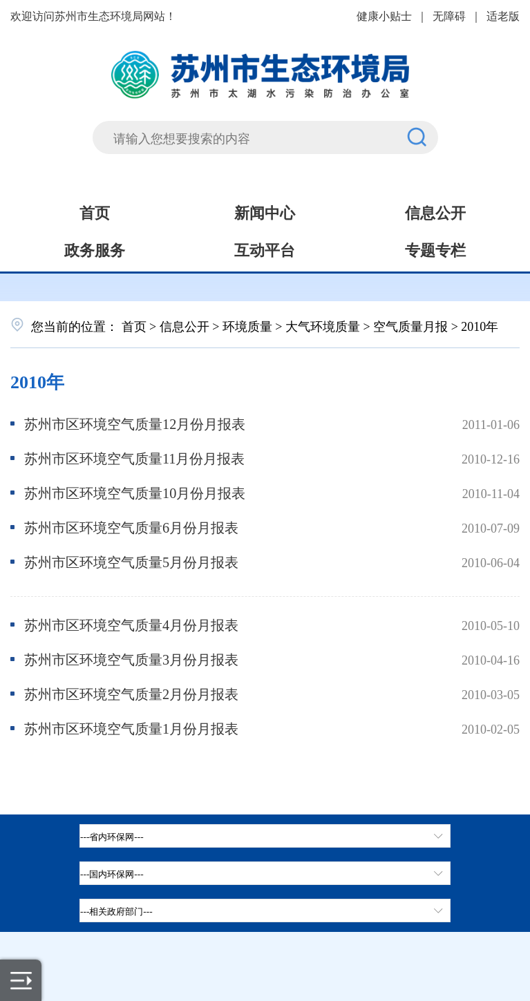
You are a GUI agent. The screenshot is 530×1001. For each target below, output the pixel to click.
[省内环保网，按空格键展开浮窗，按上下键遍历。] (265, 836)
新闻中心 (264, 211)
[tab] (265, 873)
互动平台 (264, 249)
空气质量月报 (410, 325)
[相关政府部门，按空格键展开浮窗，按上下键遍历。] (265, 910)
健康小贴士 (384, 15)
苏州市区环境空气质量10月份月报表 (134, 492)
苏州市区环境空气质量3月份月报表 (131, 659)
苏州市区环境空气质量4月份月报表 (131, 624)
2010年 (37, 380)
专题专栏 (435, 249)
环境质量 (247, 325)
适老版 (503, 15)
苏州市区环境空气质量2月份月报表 (131, 693)
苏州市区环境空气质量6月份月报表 (131, 527)
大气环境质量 (322, 325)
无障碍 (449, 15)
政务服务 (94, 249)
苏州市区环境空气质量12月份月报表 (134, 423)
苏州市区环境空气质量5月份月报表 (131, 561)
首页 (94, 211)
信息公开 (435, 211)
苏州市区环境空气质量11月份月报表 (134, 458)
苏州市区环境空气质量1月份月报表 (131, 728)
